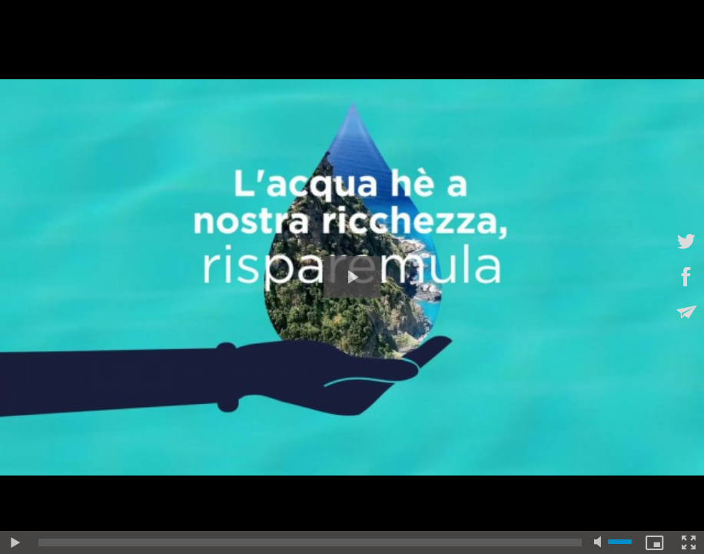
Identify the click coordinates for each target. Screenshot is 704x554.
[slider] (310, 542)
